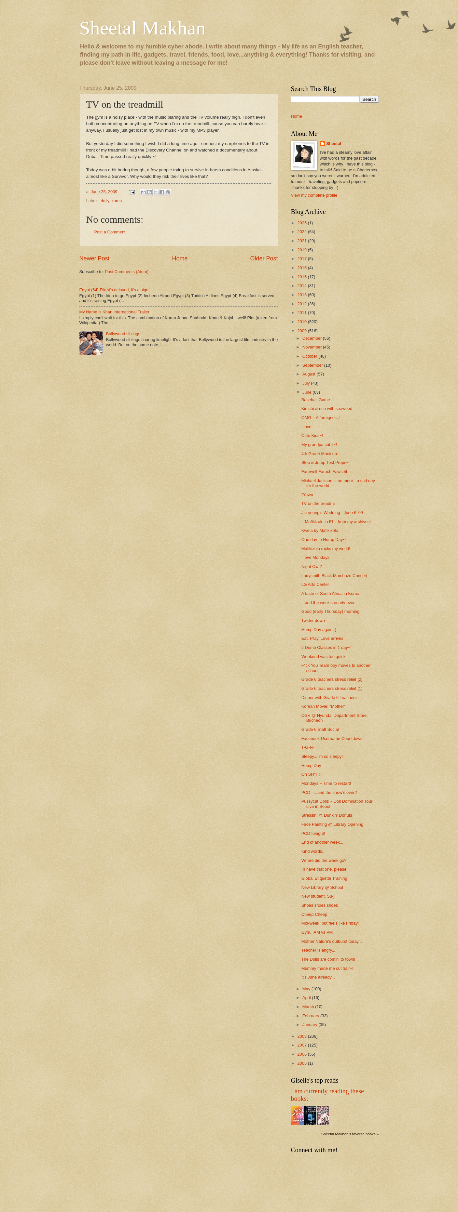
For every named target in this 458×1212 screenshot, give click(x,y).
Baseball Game (315, 399)
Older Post (264, 258)
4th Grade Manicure (320, 453)
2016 (302, 267)
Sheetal (333, 143)
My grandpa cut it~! (319, 444)
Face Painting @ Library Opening (332, 824)
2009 (302, 330)
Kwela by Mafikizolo (319, 530)
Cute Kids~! (312, 435)
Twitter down (313, 620)
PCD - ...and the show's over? (329, 792)
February (311, 1015)
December (312, 338)
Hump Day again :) (318, 629)
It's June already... (318, 977)
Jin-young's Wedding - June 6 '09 (332, 512)
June (307, 392)
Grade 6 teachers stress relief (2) (332, 679)
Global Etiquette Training (324, 878)
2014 (302, 285)
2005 (302, 1063)
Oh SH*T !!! (312, 774)
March (308, 1006)
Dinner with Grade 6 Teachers (329, 697)
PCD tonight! (313, 833)
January (310, 1024)
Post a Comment (110, 232)
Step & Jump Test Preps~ (325, 462)
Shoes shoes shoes (319, 905)
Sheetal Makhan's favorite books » (350, 1134)
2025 (302, 222)
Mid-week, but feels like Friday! (330, 923)
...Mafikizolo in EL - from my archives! (336, 521)
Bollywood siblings (123, 333)
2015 (302, 276)
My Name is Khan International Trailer (114, 312)
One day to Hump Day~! (323, 539)
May (307, 988)
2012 (302, 303)
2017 (302, 258)
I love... (308, 426)
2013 (302, 294)
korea (116, 200)
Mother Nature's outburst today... (331, 941)
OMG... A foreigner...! (320, 417)
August (309, 374)
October (310, 356)
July (306, 383)
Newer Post (94, 258)
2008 (302, 1036)
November (312, 347)
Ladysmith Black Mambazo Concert (334, 575)
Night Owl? (311, 566)
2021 (302, 240)
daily (105, 200)
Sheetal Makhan (142, 28)
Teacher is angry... (318, 950)
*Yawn (307, 494)
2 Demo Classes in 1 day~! (326, 647)
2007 (302, 1045)
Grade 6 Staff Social (320, 729)
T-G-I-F (308, 747)
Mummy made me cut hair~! (327, 968)
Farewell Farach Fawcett (324, 471)
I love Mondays (315, 557)
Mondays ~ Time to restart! (326, 783)
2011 (302, 312)
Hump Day (311, 765)
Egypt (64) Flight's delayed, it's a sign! (114, 289)
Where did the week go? (324, 860)
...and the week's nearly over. (328, 602)
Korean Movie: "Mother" (323, 706)
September (313, 365)
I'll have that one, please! (324, 869)
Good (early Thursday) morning (330, 611)
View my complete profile (314, 195)
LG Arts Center (315, 584)
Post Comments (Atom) (126, 271)
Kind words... (313, 851)
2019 (302, 249)
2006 (302, 1054)
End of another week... (322, 842)
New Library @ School (322, 887)
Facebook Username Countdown (332, 738)
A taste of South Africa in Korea (330, 593)
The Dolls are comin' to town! (328, 959)
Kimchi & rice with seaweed (327, 408)
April (307, 997)
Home (179, 258)
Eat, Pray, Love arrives (322, 638)
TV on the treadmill (319, 503)
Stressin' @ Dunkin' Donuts (326, 815)
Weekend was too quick (323, 656)
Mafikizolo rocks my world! (325, 548)
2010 (302, 321)
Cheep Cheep (314, 914)
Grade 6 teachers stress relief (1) (332, 688)
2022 (302, 231)
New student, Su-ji (318, 896)
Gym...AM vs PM (317, 932)
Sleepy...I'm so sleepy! (322, 756)
